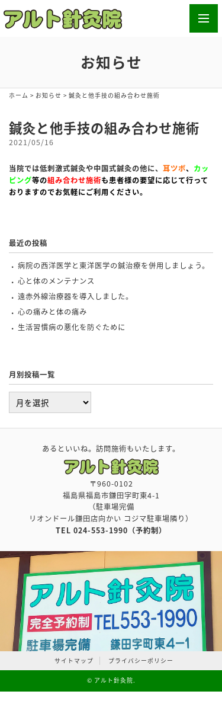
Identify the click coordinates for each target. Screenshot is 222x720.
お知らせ (49, 95)
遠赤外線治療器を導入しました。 (75, 296)
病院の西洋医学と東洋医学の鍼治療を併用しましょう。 (114, 265)
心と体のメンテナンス (56, 281)
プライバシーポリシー (140, 661)
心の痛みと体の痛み (52, 311)
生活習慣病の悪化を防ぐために (72, 327)
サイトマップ (74, 661)
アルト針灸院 (113, 680)
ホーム (18, 95)
